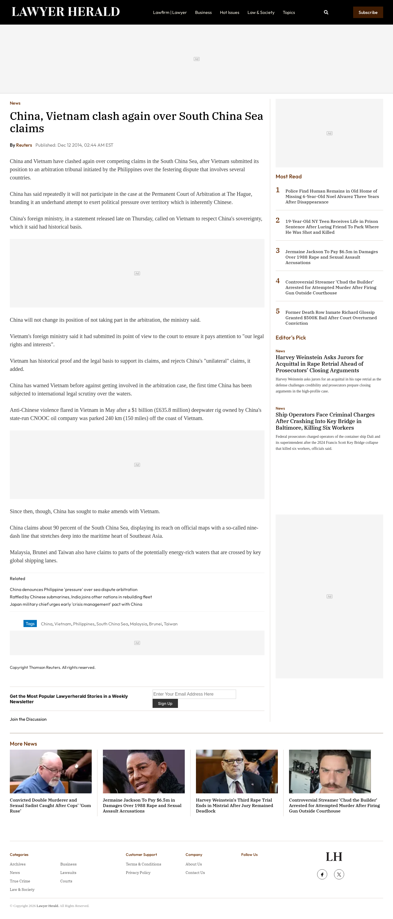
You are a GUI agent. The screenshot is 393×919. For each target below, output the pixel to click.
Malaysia (138, 624)
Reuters (24, 145)
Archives (18, 864)
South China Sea (112, 624)
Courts (66, 881)
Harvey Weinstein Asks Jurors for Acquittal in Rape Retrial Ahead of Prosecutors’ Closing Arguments (319, 363)
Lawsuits (68, 872)
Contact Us (195, 872)
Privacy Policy (138, 872)
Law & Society (261, 12)
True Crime (20, 881)
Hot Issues (229, 12)
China (46, 624)
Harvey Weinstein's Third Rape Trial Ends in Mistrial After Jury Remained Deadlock (234, 805)
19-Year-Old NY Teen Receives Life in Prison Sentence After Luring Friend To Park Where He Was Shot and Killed (332, 226)
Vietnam (62, 624)
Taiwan (171, 624)
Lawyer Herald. (48, 906)
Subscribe (368, 12)
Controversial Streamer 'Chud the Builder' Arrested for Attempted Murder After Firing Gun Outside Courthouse (330, 287)
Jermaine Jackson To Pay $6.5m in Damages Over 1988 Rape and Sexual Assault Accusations (331, 257)
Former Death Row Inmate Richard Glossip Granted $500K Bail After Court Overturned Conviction (331, 317)
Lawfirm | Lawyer (170, 12)
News (15, 103)
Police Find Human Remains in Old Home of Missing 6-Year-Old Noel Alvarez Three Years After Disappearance (332, 196)
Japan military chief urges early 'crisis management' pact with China (76, 604)
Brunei (155, 624)
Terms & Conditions (143, 864)
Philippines (83, 624)
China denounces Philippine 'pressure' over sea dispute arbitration (74, 589)
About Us (194, 864)
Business (203, 12)
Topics (289, 12)
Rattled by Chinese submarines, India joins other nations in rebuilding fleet (81, 596)
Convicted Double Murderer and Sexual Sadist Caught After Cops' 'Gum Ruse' (50, 805)
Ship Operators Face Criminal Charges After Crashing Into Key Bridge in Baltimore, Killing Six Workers (325, 421)
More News (23, 743)
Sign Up (165, 703)
